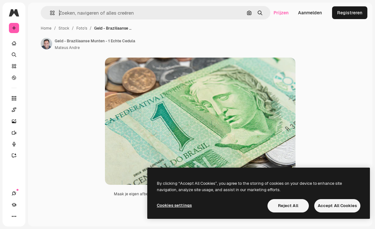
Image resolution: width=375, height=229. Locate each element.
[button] (50, 12)
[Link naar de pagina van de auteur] (46, 43)
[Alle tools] (14, 98)
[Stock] (14, 66)
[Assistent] (17, 155)
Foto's (81, 28)
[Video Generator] (17, 133)
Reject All (288, 205)
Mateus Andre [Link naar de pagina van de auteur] (67, 47)
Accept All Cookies (337, 205)
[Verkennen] (14, 78)
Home (46, 28)
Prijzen (281, 13)
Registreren (349, 13)
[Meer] (14, 216)
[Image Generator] (17, 121)
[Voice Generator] (17, 144)
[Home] (14, 43)
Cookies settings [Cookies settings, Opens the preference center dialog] (174, 205)
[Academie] (14, 205)
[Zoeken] (14, 55)
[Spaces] (17, 110)
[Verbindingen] (14, 193)
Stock (64, 28)
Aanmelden (310, 13)
